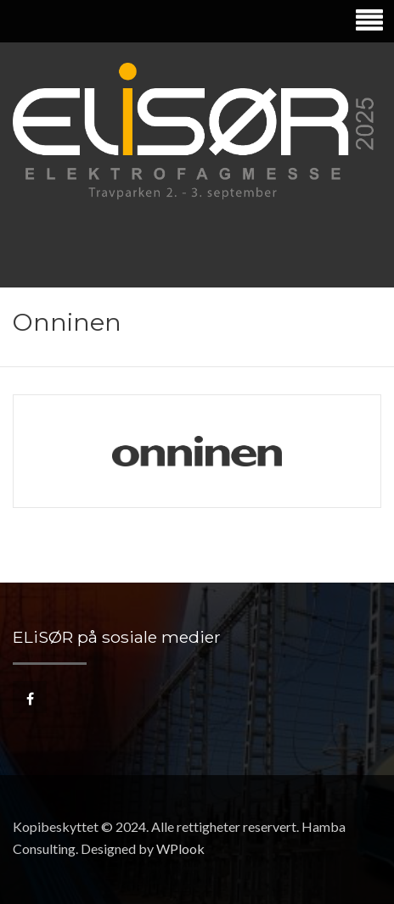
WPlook (180, 848)
